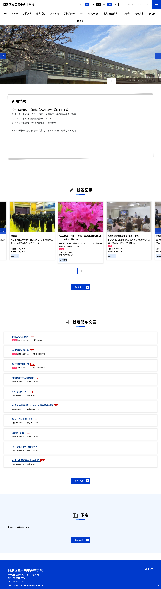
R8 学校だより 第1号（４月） (25, 446)
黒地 (98, 4)
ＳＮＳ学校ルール (20, 391)
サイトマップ (147, 569)
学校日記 (54, 13)
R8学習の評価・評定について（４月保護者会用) (32, 405)
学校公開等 (69, 13)
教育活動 (40, 13)
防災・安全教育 (110, 13)
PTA (82, 13)
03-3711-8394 (19, 578)
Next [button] (158, 56)
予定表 (152, 13)
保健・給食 (93, 13)
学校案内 (27, 13)
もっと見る (79, 287)
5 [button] (146, 81)
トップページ (12, 13)
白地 (93, 4)
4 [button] (142, 81)
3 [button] (138, 81)
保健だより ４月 (19, 432)
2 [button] (134, 81)
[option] (80, 54)
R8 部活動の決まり (20, 350)
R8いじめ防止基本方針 (22, 419)
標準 (109, 4)
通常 (87, 4)
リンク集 (126, 13)
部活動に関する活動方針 (23, 377)
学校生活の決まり (21, 336)
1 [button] (131, 81)
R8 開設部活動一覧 (21, 364)
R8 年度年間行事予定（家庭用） (26, 460)
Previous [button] (3, 56)
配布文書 (139, 13)
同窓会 (80, 21)
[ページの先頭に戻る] (158, 586)
